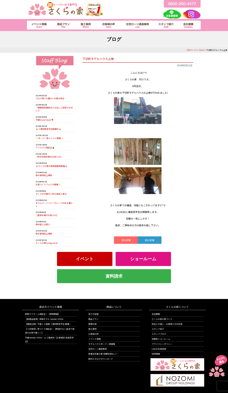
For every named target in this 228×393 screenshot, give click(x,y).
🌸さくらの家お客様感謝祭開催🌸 (51, 166)
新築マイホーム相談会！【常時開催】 (42, 313)
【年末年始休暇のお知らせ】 (49, 156)
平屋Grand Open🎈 (45, 119)
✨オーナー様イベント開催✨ (49, 138)
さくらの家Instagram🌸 (47, 242)
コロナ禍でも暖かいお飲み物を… (51, 98)
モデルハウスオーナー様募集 (101, 343)
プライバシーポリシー (162, 343)
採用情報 (156, 353)
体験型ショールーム (161, 338)
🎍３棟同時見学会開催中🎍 (48, 128)
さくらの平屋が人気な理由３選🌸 (51, 193)
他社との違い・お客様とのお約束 (167, 323)
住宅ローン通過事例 (97, 348)
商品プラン (93, 319)
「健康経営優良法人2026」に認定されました (54, 109)
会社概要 (156, 313)
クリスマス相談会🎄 (45, 147)
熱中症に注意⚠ (43, 224)
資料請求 (114, 276)
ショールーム (143, 259)
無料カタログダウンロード (100, 358)
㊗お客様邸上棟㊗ (44, 175)
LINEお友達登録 (159, 348)
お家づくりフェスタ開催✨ (48, 184)
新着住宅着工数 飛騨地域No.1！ (103, 353)
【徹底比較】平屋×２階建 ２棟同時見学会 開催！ (48, 323)
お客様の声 (93, 333)
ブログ (201, 50)
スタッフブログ (159, 333)
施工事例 (92, 328)
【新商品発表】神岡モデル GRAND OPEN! (44, 319)
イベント (85, 259)
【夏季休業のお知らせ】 (47, 215)
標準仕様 (92, 323)
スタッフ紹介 (158, 328)
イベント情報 (94, 338)
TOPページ (191, 50)
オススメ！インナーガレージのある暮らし (54, 204)
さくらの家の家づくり (162, 319)
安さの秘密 (93, 313)
